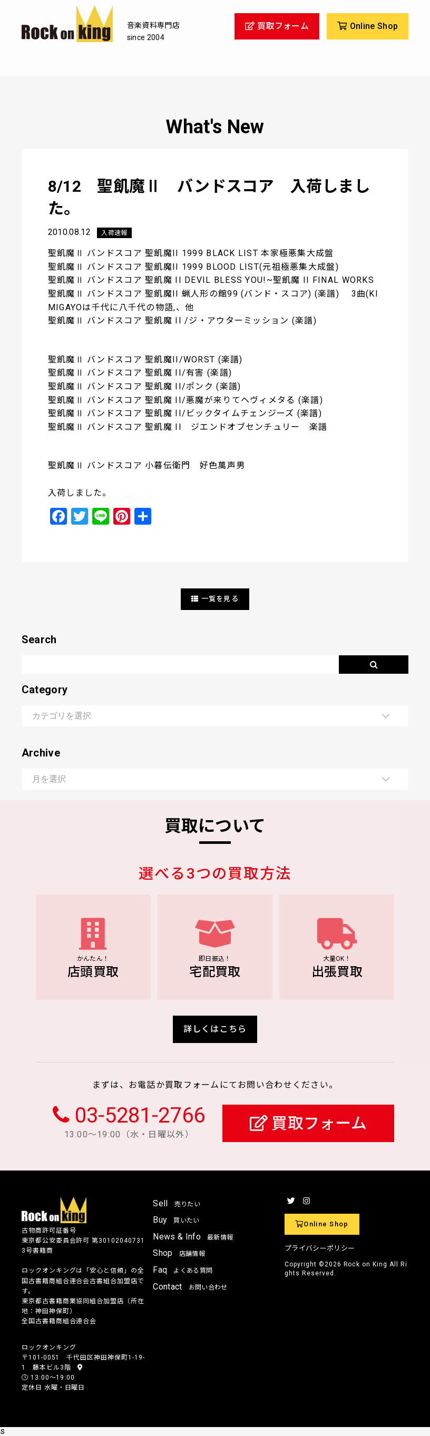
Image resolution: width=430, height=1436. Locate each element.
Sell (176, 1203)
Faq (182, 1270)
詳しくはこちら (215, 1029)
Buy (176, 1220)
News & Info (193, 1237)
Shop (179, 1253)
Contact (190, 1287)
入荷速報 (114, 233)
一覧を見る (215, 599)
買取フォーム (308, 1123)
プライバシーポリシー (320, 1248)
